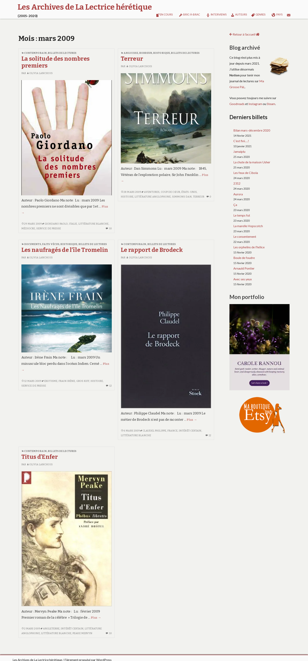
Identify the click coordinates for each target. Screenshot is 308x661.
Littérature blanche (93, 223)
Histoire (127, 196)
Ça (235, 205)
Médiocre (28, 228)
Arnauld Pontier (244, 268)
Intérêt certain (190, 430)
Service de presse (48, 228)
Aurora (238, 194)
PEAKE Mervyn (82, 633)
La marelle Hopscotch (248, 226)
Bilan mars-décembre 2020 (251, 130)
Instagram (255, 104)
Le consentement (244, 236)
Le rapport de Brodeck (152, 250)
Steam (271, 104)
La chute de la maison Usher (251, 162)
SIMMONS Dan (182, 196)
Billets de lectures (62, 52)
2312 (236, 183)
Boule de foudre (244, 258)
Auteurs (239, 15)
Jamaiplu (239, 151)
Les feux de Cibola (245, 173)
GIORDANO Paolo (56, 223)
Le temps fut (241, 215)
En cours (164, 15)
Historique (161, 52)
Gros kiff (82, 380)
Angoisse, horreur (138, 52)
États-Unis (189, 191)
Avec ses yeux (242, 279)
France (172, 430)
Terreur (132, 58)
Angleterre (51, 628)
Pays (277, 15)
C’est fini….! (241, 141)
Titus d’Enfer (39, 456)
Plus (192, 419)
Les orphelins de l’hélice (249, 247)
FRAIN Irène (67, 380)
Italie (73, 223)
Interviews (216, 15)
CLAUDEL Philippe (154, 430)
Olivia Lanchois (40, 73)
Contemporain (35, 52)
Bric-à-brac (189, 15)
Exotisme (50, 380)
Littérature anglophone (153, 196)
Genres (258, 15)
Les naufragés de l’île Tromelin (64, 250)
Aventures (152, 191)
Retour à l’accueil (244, 34)
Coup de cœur (170, 191)
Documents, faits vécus (41, 244)
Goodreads (237, 104)
